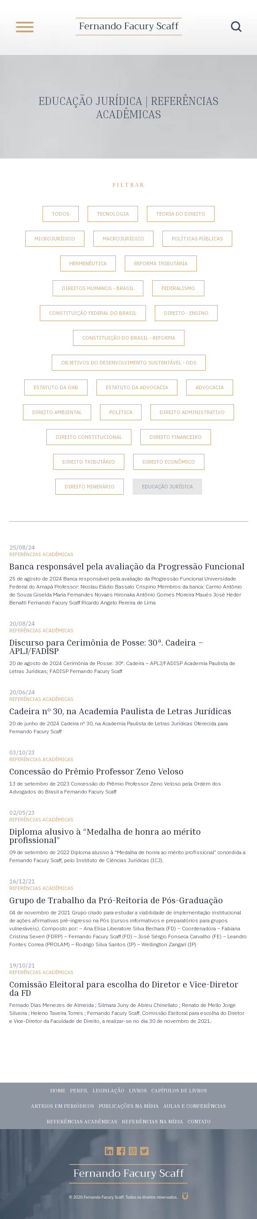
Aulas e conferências (194, 1106)
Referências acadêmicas (81, 1121)
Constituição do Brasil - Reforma (128, 338)
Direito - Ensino (186, 313)
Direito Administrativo (192, 412)
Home (57, 1090)
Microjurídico (55, 239)
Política (120, 412)
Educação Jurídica (167, 487)
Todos (60, 214)
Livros (138, 1090)
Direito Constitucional (89, 437)
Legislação (108, 1090)
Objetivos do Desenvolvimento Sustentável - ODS (128, 363)
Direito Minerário (90, 487)
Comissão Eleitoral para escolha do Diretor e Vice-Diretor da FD (123, 988)
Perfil (79, 1090)
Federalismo (178, 288)
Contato (199, 1121)
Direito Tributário (88, 462)
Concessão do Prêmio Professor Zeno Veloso (96, 771)
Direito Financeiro (176, 437)
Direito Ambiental (57, 412)
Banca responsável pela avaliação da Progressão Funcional (127, 566)
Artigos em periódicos (62, 1106)
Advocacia (210, 387)
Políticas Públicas (197, 239)
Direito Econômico (168, 462)
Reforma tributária (161, 263)
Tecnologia (113, 214)
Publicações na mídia (129, 1106)
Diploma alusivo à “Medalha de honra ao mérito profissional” (105, 835)
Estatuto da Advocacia (137, 387)
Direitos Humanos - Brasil (98, 288)
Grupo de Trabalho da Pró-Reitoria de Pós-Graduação (116, 900)
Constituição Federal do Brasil (93, 313)
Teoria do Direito (180, 214)
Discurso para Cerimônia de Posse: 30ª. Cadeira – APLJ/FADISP (106, 646)
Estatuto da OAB (56, 387)
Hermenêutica (88, 263)
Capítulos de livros (179, 1090)
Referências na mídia (152, 1121)
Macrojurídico (123, 239)
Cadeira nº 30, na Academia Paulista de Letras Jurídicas (120, 711)
